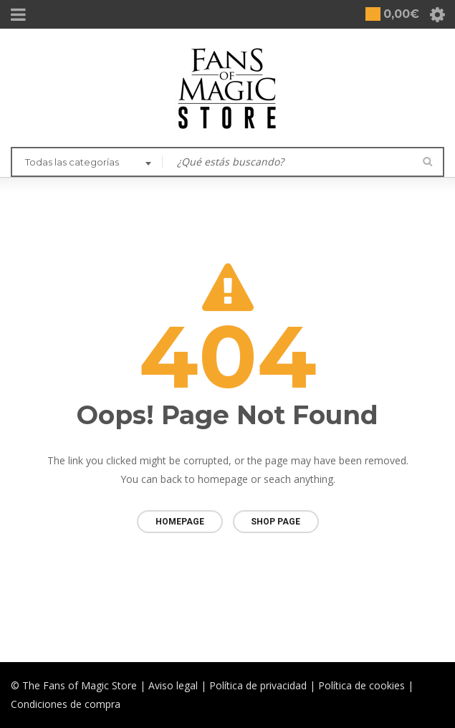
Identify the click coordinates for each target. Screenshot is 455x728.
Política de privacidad (258, 685)
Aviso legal (173, 685)
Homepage (179, 522)
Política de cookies (361, 685)
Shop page (275, 522)
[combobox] (87, 163)
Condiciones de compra (65, 704)
